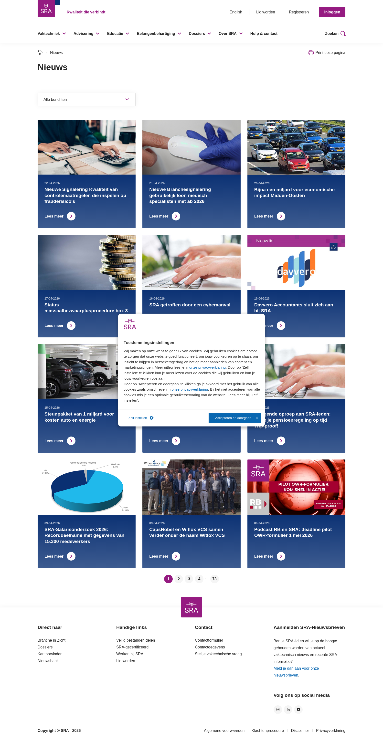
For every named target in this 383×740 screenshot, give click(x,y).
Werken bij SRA (129, 654)
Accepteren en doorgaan (236, 418)
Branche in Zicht (51, 640)
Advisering (83, 33)
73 (214, 579)
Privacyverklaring (330, 731)
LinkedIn (288, 709)
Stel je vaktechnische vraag (218, 654)
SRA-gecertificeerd (132, 647)
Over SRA (228, 33)
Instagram (278, 709)
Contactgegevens (210, 647)
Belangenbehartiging (156, 33)
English (236, 12)
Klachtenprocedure (268, 731)
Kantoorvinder (50, 654)
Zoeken (332, 33)
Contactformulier (209, 640)
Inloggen (332, 12)
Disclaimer (300, 731)
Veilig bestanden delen (135, 640)
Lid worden (265, 12)
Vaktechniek (49, 33)
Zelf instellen (141, 418)
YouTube (298, 709)
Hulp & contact (263, 33)
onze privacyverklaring (207, 367)
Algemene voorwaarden (224, 731)
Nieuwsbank (48, 661)
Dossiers (197, 33)
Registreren (299, 12)
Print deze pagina (330, 53)
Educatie (115, 33)
